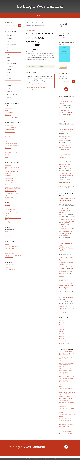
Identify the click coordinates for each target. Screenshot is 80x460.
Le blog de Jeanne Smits (11, 117)
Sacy (6, 215)
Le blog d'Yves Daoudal (40, 6)
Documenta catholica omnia (12, 185)
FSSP (6, 231)
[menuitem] (31, 15)
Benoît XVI (10, 38)
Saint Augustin (63, 121)
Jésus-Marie (8, 165)
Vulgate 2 (7, 207)
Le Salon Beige (9, 125)
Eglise (8, 54)
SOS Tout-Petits (9, 112)
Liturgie (9, 82)
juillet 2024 (61, 322)
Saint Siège (8, 115)
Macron (9, 85)
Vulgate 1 (7, 205)
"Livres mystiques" (10, 173)
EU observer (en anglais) (11, 152)
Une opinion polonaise (66, 129)
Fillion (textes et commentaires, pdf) (13, 218)
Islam (8, 72)
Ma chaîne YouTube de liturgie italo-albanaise (13, 256)
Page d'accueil (39, 22)
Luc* (60, 233)
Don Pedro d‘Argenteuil (66, 221)
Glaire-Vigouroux (9, 222)
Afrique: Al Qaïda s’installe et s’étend (35, 25)
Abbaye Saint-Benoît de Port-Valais (12, 168)
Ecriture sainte (11, 51)
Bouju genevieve (64, 273)
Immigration (10, 69)
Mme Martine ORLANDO (66, 285)
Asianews (7, 136)
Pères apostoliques (10, 180)
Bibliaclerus (8, 176)
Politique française (12, 94)
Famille (9, 60)
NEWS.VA (7, 141)
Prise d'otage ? (63, 138)
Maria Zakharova (64, 166)
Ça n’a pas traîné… (29, 22)
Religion (9, 97)
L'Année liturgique (9, 251)
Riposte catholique (10, 132)
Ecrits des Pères (9, 197)
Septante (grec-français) (11, 209)
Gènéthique (8, 150)
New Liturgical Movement (12, 145)
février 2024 (62, 334)
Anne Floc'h (8, 267)
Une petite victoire (65, 147)
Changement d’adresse (66, 112)
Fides (6, 134)
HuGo (60, 297)
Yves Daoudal (63, 247)
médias (9, 88)
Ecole (8, 48)
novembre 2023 (63, 341)
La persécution (63, 184)
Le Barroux (8, 236)
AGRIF (6, 110)
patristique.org (9, 178)
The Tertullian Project (10, 191)
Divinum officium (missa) (11, 248)
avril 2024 (61, 329)
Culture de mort (11, 45)
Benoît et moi (8, 108)
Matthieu (61, 308)
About (49, 16)
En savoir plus (64, 458)
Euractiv (7, 155)
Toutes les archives (64, 343)
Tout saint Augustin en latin (12, 171)
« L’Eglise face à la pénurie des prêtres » (39, 37)
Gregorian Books (9, 253)
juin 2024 (61, 325)
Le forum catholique (10, 127)
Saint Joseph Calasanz (66, 175)
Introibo (7, 234)
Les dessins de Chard (10, 269)
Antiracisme (10, 35)
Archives (40, 16)
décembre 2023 (63, 338)
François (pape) (11, 63)
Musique (9, 91)
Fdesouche (8, 148)
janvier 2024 (62, 336)
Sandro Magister (9, 129)
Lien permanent (30, 66)
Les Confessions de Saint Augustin (11, 194)
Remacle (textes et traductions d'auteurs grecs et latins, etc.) (13, 188)
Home (31, 16)
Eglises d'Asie (8, 139)
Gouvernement (11, 66)
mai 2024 (61, 327)
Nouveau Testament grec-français (12, 212)
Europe (9, 57)
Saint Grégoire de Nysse (11, 182)
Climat (8, 41)
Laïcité (9, 79)
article (34, 49)
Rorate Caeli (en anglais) (11, 143)
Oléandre (62, 200)
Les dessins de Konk (10, 265)
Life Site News (9, 157)
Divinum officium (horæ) (11, 246)
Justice (9, 76)
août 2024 (61, 320)
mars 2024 (61, 331)
